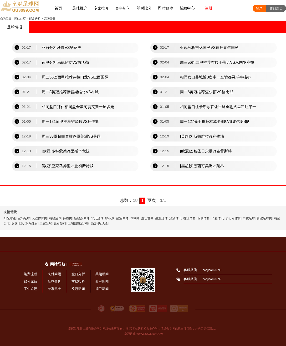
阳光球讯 (10, 218)
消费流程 (30, 274)
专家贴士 (54, 289)
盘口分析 (78, 274)
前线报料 (78, 281)
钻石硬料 (60, 223)
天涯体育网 (39, 218)
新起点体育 (81, 218)
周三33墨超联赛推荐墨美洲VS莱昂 (71, 136)
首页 (58, 8)
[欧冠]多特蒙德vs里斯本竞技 (66, 151)
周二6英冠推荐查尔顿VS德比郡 (206, 92)
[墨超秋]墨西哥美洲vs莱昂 (202, 166)
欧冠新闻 (78, 289)
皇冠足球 (161, 218)
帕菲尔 (109, 218)
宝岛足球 (24, 218)
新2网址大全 (99, 223)
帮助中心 (187, 8)
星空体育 (122, 218)
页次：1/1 (156, 200)
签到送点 (276, 8)
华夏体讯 (217, 218)
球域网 (134, 218)
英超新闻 (102, 274)
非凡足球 (97, 218)
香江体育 (189, 218)
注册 (208, 8)
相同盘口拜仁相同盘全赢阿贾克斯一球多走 (78, 107)
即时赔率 (165, 8)
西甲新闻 (102, 281)
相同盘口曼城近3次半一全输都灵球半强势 (215, 77)
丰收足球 (249, 218)
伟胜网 (67, 218)
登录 (259, 8)
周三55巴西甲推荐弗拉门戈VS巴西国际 (75, 77)
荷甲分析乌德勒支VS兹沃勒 (65, 62)
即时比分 (144, 8)
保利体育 (203, 218)
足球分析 (54, 281)
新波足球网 (264, 218)
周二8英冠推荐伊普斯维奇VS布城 (70, 92)
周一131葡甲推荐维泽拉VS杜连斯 (70, 122)
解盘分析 (35, 18)
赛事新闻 (122, 8)
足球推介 (79, 8)
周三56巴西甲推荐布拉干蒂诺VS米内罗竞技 (217, 62)
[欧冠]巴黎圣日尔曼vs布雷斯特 (206, 151)
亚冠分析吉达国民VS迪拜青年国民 (209, 48)
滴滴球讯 (175, 218)
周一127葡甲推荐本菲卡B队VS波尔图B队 (215, 122)
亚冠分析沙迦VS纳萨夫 (61, 48)
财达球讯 (17, 223)
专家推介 (101, 8)
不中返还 (30, 289)
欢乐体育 (32, 223)
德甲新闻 (102, 289)
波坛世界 (147, 218)
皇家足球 (46, 223)
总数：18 (129, 200)
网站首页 (20, 18)
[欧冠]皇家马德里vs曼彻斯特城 (67, 166)
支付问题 (54, 274)
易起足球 (55, 218)
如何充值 (30, 281)
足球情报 (49, 18)
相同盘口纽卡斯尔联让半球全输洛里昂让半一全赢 (220, 107)
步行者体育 (233, 218)
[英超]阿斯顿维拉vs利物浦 (202, 136)
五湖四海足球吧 (78, 223)
